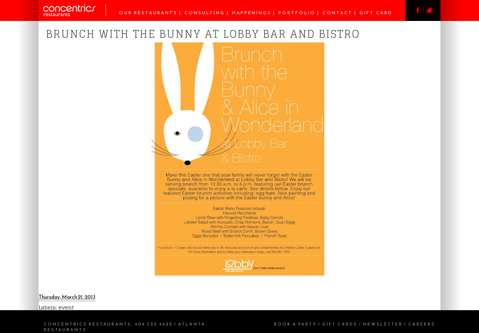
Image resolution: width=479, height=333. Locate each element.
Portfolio (296, 12)
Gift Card (376, 12)
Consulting (204, 12)
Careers (421, 324)
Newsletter (383, 324)
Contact (338, 12)
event (66, 307)
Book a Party (295, 324)
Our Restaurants (148, 12)
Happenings (251, 12)
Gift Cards (339, 324)
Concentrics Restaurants (87, 324)
